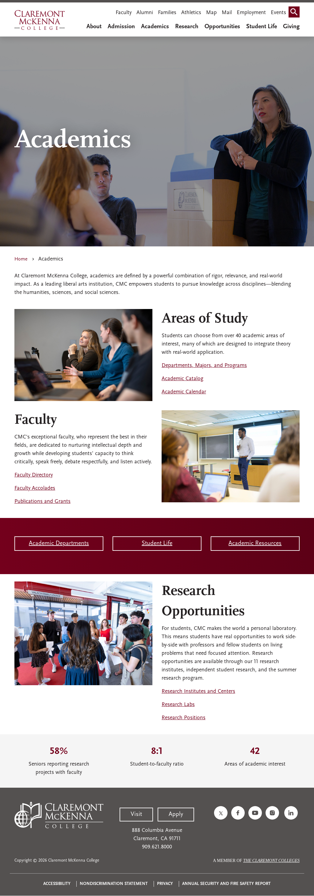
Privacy (165, 884)
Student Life (261, 27)
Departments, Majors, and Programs (204, 366)
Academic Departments (59, 543)
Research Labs (178, 705)
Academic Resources (254, 543)
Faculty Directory (33, 475)
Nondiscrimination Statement (114, 884)
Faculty (124, 13)
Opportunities (222, 27)
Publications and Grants (42, 501)
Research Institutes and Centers (198, 691)
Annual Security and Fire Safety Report (226, 884)
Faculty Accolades (34, 488)
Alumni (144, 13)
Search (295, 13)
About (93, 27)
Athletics (191, 13)
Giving (291, 27)
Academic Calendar (184, 392)
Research (186, 27)
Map (211, 13)
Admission (121, 27)
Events (278, 13)
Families (167, 13)
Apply (176, 814)
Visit (136, 814)
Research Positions (183, 718)
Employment (251, 13)
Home (21, 259)
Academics (155, 27)
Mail (227, 13)
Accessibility (57, 884)
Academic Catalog (182, 379)
